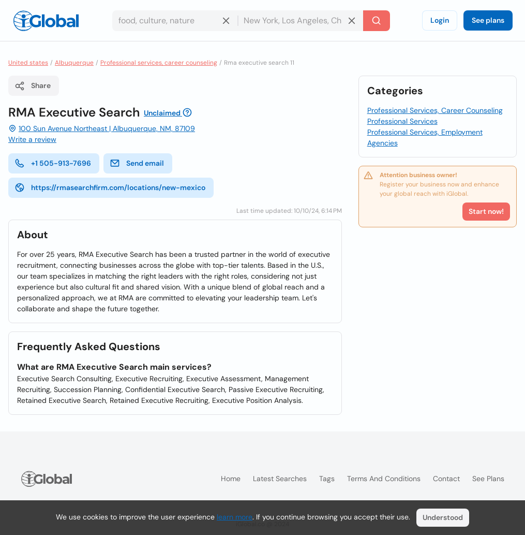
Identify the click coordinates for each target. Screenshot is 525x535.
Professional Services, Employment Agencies (425, 137)
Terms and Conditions (384, 478)
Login (439, 20)
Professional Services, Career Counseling (435, 110)
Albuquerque (74, 63)
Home (231, 478)
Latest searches (280, 478)
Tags (327, 478)
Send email (137, 163)
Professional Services (402, 121)
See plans (488, 20)
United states (28, 63)
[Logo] (46, 20)
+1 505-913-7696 (52, 163)
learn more (234, 517)
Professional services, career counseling (158, 63)
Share (32, 86)
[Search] (376, 20)
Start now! (486, 211)
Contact (446, 478)
